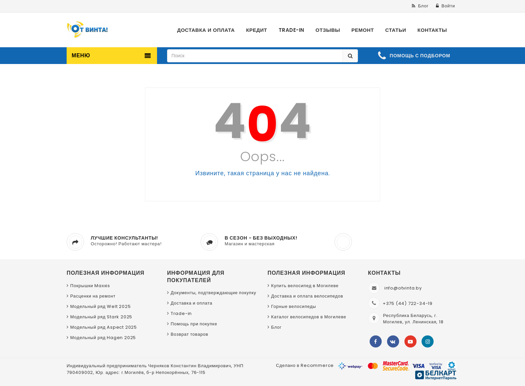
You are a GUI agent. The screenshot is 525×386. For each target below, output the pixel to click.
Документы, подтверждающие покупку (213, 293)
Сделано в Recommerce (305, 365)
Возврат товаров (189, 334)
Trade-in (181, 313)
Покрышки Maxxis (90, 285)
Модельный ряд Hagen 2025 (103, 337)
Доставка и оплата (192, 303)
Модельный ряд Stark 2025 (101, 317)
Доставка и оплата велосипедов (307, 296)
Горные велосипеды (293, 306)
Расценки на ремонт (93, 296)
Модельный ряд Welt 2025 (100, 306)
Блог (276, 327)
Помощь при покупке (194, 324)
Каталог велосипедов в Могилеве (308, 317)
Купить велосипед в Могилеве (305, 285)
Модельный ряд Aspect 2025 (103, 327)
